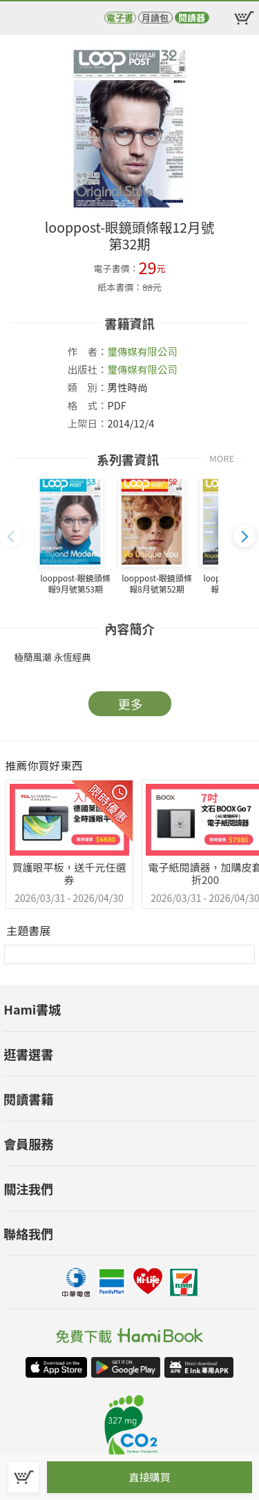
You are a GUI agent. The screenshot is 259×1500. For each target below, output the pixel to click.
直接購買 (149, 1477)
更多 (130, 704)
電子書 (119, 17)
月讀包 (155, 17)
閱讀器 (191, 17)
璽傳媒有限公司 (143, 351)
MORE (221, 458)
